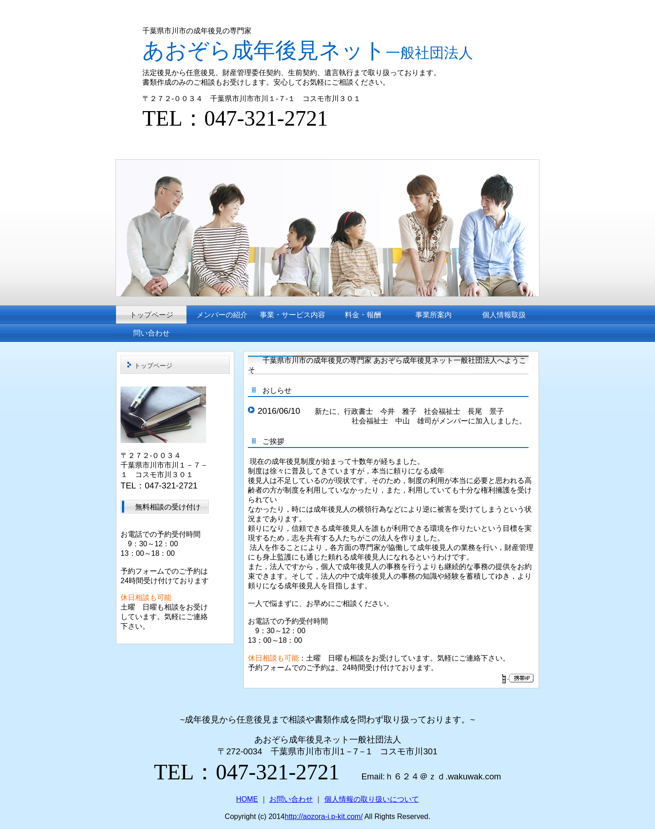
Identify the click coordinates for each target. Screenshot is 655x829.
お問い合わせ (291, 799)
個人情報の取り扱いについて (371, 799)
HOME (247, 799)
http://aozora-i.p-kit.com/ (324, 816)
